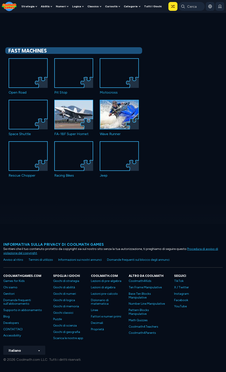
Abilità (45, 6)
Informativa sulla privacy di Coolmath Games (53, 244)
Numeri (61, 6)
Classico (93, 6)
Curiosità (111, 6)
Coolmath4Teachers (143, 327)
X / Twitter (181, 287)
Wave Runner (110, 134)
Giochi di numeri (64, 294)
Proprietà (97, 329)
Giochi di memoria (66, 306)
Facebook (181, 300)
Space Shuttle (20, 134)
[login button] (219, 6)
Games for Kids (14, 281)
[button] (172, 6)
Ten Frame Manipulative (145, 287)
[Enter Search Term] (191, 6)
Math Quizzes (138, 320)
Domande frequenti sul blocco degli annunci (138, 260)
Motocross (109, 92)
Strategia (27, 6)
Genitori (9, 294)
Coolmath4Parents (142, 333)
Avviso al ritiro (13, 260)
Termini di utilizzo (40, 260)
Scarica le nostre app (68, 338)
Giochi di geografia (66, 332)
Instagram (181, 294)
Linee (94, 310)
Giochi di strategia (66, 281)
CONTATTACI (13, 329)
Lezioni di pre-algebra (106, 281)
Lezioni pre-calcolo (104, 294)
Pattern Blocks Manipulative (139, 312)
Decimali (97, 323)
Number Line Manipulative (147, 304)
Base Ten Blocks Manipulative (140, 295)
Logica (76, 6)
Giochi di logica (64, 300)
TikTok (179, 281)
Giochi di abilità (64, 287)
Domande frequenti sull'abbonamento (17, 302)
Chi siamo (10, 287)
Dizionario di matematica (100, 302)
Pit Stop (60, 92)
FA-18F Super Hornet (71, 134)
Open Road (17, 92)
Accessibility (12, 335)
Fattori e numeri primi (106, 316)
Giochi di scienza (65, 325)
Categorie (131, 6)
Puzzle (57, 319)
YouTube (180, 306)
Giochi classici (63, 313)
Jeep (103, 175)
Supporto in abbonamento (22, 310)
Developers (11, 323)
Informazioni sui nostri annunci (80, 260)
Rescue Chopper (22, 175)
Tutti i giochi (153, 6)
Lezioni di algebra (103, 287)
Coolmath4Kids (140, 281)
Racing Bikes (64, 175)
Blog (6, 316)
